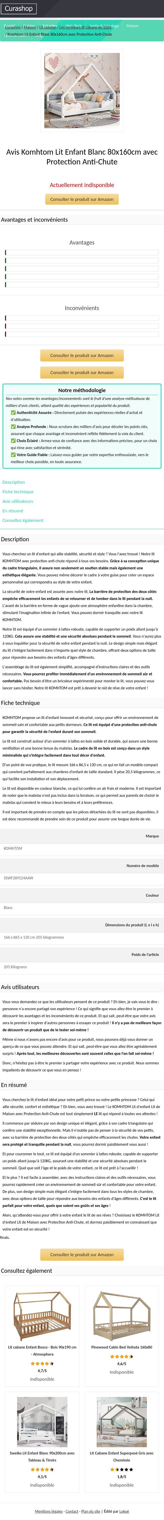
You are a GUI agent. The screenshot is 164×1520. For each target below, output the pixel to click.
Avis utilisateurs (18, 501)
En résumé (13, 511)
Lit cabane (47, 27)
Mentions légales (49, 1511)
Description (14, 482)
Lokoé (124, 1511)
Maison (133, 25)
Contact (72, 1511)
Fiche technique (18, 492)
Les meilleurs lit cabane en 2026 (85, 27)
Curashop (12, 27)
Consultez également (23, 520)
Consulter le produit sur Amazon (81, 199)
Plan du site (90, 1511)
